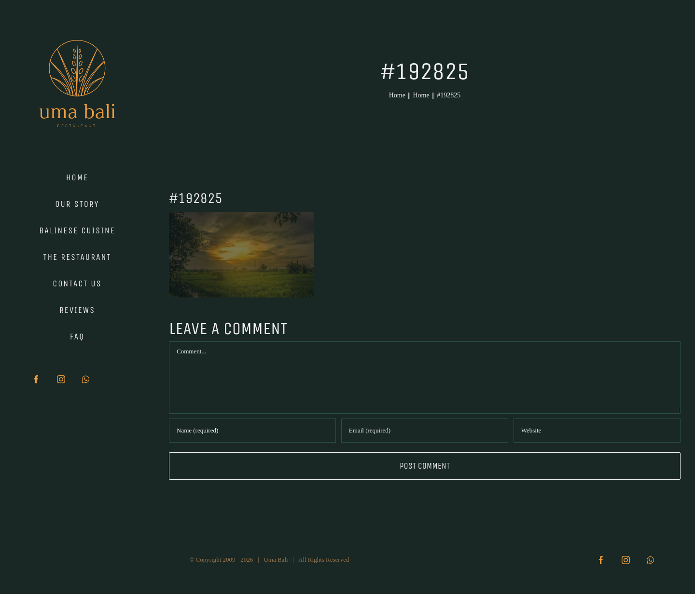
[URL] (597, 430)
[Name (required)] (252, 430)
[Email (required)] (424, 430)
